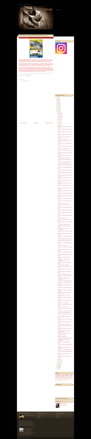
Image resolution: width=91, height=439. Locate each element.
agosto (59, 119)
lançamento (57, 376)
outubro (59, 116)
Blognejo (39, 416)
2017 (58, 107)
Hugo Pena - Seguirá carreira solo (29, 415)
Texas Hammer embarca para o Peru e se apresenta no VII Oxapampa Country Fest (29, 429)
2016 (58, 108)
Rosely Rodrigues (63, 380)
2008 (58, 368)
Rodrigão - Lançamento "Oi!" (62, 336)
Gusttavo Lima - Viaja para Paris (63, 306)
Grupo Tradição (58, 416)
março (59, 359)
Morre (70, 377)
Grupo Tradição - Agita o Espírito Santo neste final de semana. (33, 35)
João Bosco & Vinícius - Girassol (63, 203)
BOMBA (56, 379)
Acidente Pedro (69, 375)
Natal (58, 380)
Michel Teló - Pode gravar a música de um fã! (65, 238)
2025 (58, 97)
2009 (58, 367)
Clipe (63, 378)
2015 (58, 109)
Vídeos (28, 4)
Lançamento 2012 (59, 375)
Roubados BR (40, 417)
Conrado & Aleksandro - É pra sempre (64, 157)
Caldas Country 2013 (63, 379)
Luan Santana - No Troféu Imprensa (63, 148)
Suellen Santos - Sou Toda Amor (63, 139)
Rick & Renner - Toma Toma (62, 245)
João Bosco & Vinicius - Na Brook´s (63, 264)
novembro (59, 114)
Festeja (56, 380)
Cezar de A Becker (64, 403)
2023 (58, 99)
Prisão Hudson (70, 376)
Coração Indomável (66, 377)
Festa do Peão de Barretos (69, 379)
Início (21, 4)
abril (59, 125)
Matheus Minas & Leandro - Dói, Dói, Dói (64, 333)
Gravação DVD (66, 378)
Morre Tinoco (71, 378)
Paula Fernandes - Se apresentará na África (65, 349)
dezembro (59, 113)
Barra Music (58, 379)
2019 (58, 104)
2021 (58, 102)
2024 (58, 98)
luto (66, 380)
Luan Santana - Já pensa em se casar (64, 224)
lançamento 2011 (63, 376)
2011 (58, 365)
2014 (58, 110)
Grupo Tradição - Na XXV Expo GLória (64, 163)
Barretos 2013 (57, 377)
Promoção (60, 380)
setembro (59, 117)
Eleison (61, 377)
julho (59, 120)
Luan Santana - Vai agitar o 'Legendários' (64, 324)
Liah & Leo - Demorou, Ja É (62, 217)
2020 (58, 103)
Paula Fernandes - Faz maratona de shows (64, 280)
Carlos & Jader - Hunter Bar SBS (63, 302)
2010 (58, 366)
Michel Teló (57, 417)
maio (59, 123)
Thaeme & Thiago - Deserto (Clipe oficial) (64, 312)
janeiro (59, 362)
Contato (24, 4)
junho (59, 122)
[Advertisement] (27, 114)
